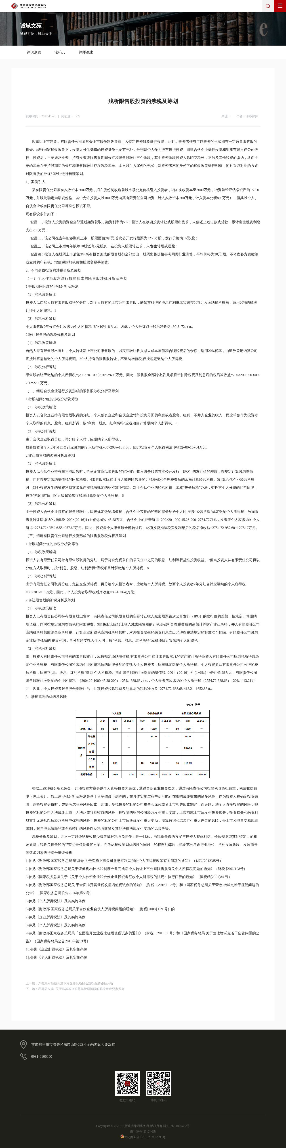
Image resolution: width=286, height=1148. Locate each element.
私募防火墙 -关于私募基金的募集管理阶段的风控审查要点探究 (81, 989)
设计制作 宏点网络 (143, 1131)
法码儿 (60, 52)
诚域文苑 (31, 26)
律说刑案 (34, 52)
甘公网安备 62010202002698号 (143, 1137)
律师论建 (86, 52)
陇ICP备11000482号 (176, 1126)
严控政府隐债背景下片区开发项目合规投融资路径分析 (75, 983)
